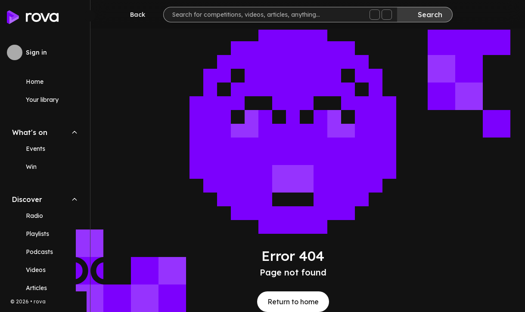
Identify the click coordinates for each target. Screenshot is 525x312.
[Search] (424, 14)
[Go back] (131, 14)
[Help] (501, 15)
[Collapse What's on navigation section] (74, 132)
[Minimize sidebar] (90, 15)
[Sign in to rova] (45, 52)
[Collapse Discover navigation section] (74, 199)
